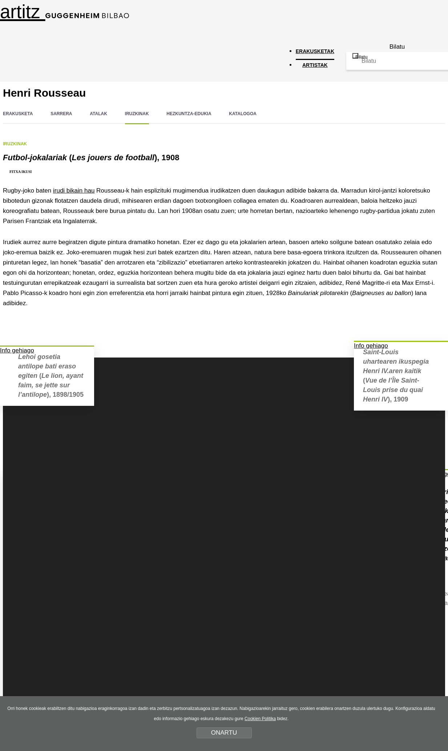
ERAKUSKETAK (315, 51)
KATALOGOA (243, 113)
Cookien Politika (260, 718)
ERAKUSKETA (18, 113)
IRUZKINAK (137, 113)
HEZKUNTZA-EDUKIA (188, 113)
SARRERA (61, 113)
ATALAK (98, 113)
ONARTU (224, 732)
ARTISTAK (315, 65)
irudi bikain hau (73, 190)
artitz (64, 11)
